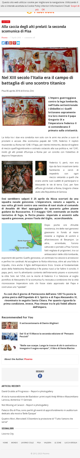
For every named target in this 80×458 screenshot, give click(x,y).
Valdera (47, 442)
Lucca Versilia (71, 442)
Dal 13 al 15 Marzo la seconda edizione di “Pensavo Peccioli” (47, 335)
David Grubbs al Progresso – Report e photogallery (27, 391)
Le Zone (58, 442)
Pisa (39, 442)
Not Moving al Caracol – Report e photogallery (25, 405)
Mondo (14, 442)
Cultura (6, 22)
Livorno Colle (27, 442)
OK (43, 9)
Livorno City (8, 433)
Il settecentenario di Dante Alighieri (39, 323)
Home (5, 442)
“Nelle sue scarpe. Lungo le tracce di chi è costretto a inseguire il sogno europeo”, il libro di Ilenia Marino (48, 347)
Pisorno (4, 37)
